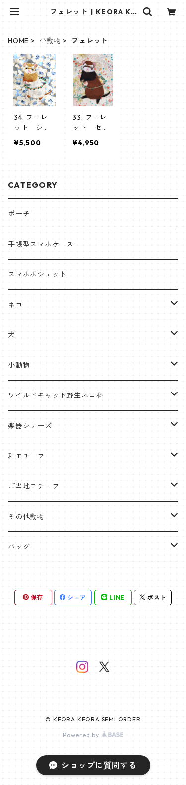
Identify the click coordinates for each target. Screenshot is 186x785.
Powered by (93, 735)
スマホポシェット (37, 274)
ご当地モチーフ (34, 486)
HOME (18, 40)
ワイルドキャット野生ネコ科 (55, 395)
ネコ (15, 304)
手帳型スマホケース (41, 244)
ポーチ (19, 213)
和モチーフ (26, 456)
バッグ (19, 546)
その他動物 (26, 516)
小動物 (50, 40)
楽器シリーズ (30, 425)
